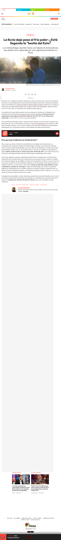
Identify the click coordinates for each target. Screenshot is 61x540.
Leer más (25, 191)
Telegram (35, 94)
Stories (40, 499)
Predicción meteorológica (22, 185)
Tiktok (24, 499)
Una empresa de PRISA (30, 525)
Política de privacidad (26, 518)
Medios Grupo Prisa (30, 529)
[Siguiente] (58, 24)
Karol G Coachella (19, 24)
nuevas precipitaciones (38, 124)
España (3, 19)
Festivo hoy (36, 24)
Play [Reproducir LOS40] (30, 537)
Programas (30, 35)
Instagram (21, 499)
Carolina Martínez (10, 88)
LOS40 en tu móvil (25, 519)
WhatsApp (32, 94)
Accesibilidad (17, 518)
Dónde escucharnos (35, 519)
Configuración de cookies (48, 518)
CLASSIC (19, 9)
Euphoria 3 (29, 24)
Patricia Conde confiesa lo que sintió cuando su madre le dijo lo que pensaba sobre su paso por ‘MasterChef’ (40, 488)
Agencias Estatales (34, 185)
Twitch (37, 499)
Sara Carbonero (45, 24)
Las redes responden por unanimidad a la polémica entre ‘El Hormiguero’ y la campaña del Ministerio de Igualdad (21, 488)
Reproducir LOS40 (57, 133)
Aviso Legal (9, 518)
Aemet (13, 185)
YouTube (27, 499)
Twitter (29, 94)
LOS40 (3, 9)
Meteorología (44, 185)
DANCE (33, 9)
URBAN (47, 9)
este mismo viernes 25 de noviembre (30, 114)
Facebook (25, 94)
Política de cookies (37, 518)
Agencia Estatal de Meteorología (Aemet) (29, 105)
